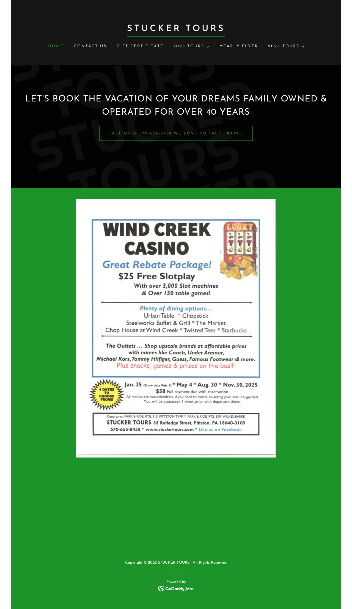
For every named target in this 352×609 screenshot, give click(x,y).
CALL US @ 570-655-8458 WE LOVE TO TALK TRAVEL (176, 133)
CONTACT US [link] (90, 46)
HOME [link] (56, 46)
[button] (191, 46)
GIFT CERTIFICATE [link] (140, 46)
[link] (176, 30)
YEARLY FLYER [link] (239, 46)
